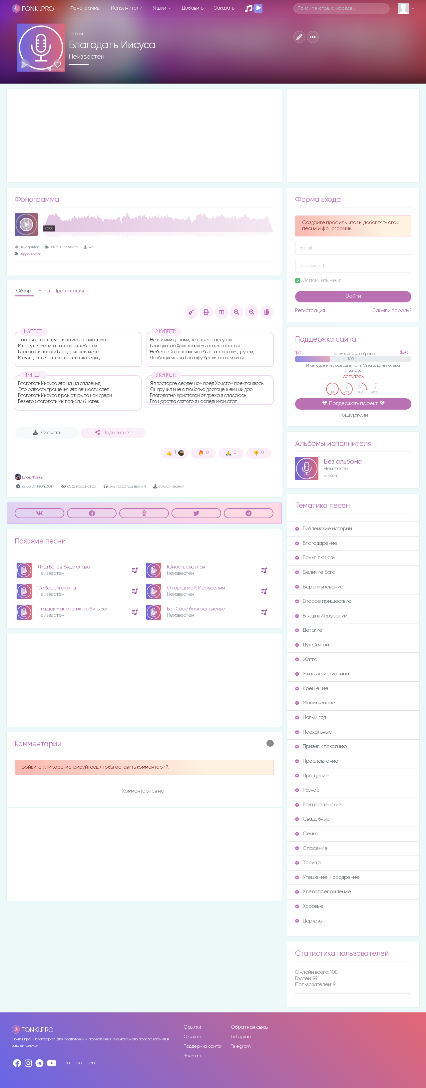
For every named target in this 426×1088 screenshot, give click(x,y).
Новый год (310, 717)
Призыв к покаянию (321, 746)
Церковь (308, 920)
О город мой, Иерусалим (196, 587)
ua (79, 1062)
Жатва (306, 659)
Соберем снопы (56, 587)
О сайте (192, 1036)
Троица (307, 862)
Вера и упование (319, 586)
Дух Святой (312, 644)
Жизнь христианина (322, 673)
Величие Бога (315, 572)
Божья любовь (315, 557)
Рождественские (318, 804)
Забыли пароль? (392, 310)
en (92, 1062)
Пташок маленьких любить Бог (72, 608)
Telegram (241, 1046)
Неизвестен (86, 56)
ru (67, 1062)
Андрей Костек (30, 254)
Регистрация (310, 310)
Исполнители (127, 8)
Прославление (316, 761)
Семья (306, 833)
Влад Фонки (29, 477)
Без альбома (343, 461)
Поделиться (113, 433)
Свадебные (312, 819)
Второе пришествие (323, 601)
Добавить (192, 8)
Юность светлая (186, 566)
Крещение (311, 688)
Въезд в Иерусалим (321, 615)
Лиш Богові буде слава (63, 566)
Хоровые (309, 906)
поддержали (353, 416)
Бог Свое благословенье (196, 608)
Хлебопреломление (323, 891)
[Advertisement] (144, 135)
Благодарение (316, 543)
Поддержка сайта (202, 1046)
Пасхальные (313, 732)
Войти (353, 296)
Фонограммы (85, 8)
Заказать (224, 8)
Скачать (47, 433)
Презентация (69, 290)
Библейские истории (323, 528)
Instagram (241, 1036)
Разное (307, 790)
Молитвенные (315, 702)
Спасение (311, 848)
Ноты (44, 290)
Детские (308, 630)
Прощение (311, 775)
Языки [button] (160, 8)
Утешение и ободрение (327, 877)
